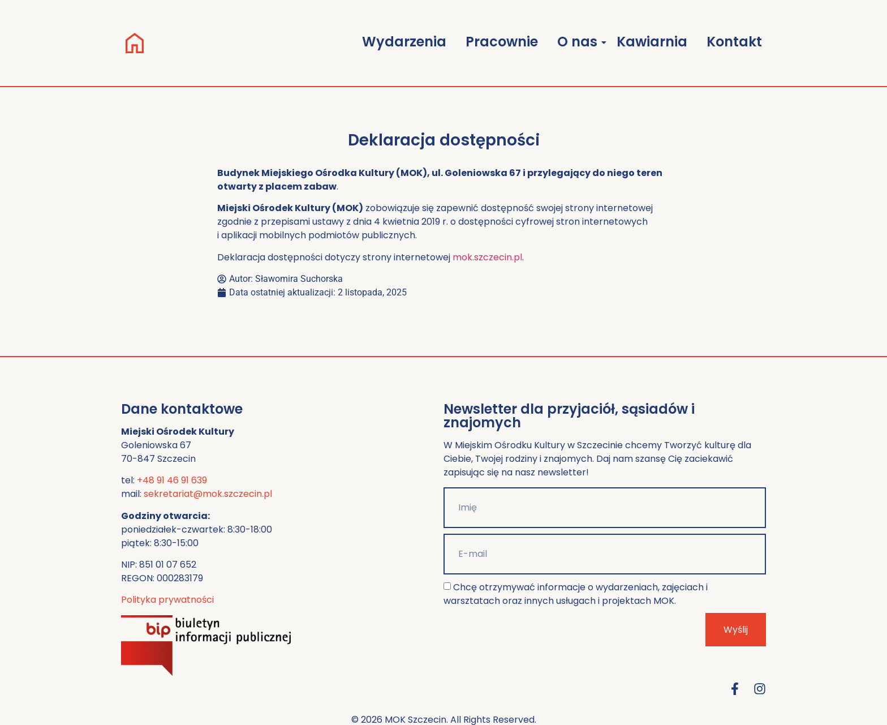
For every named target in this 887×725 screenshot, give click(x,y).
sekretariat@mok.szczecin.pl (208, 493)
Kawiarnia (652, 41)
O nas (579, 41)
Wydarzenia (404, 41)
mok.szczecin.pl (487, 257)
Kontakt (734, 41)
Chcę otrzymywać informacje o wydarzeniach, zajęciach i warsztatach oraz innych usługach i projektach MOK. (576, 594)
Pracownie (502, 41)
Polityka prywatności (167, 599)
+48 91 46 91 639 (172, 480)
